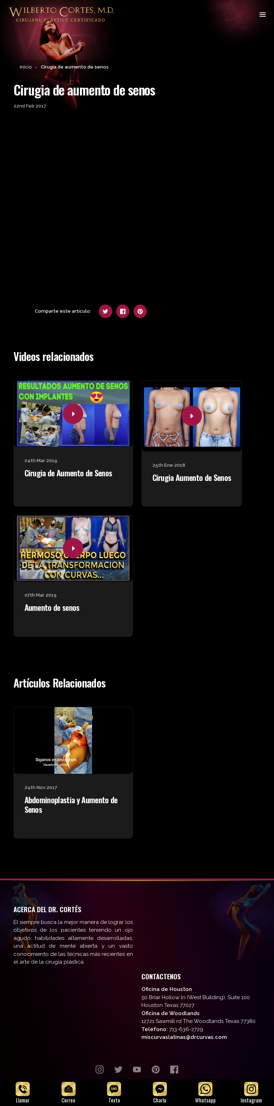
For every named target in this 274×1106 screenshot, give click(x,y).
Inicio (26, 67)
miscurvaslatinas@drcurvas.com (184, 1038)
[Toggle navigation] (262, 14)
